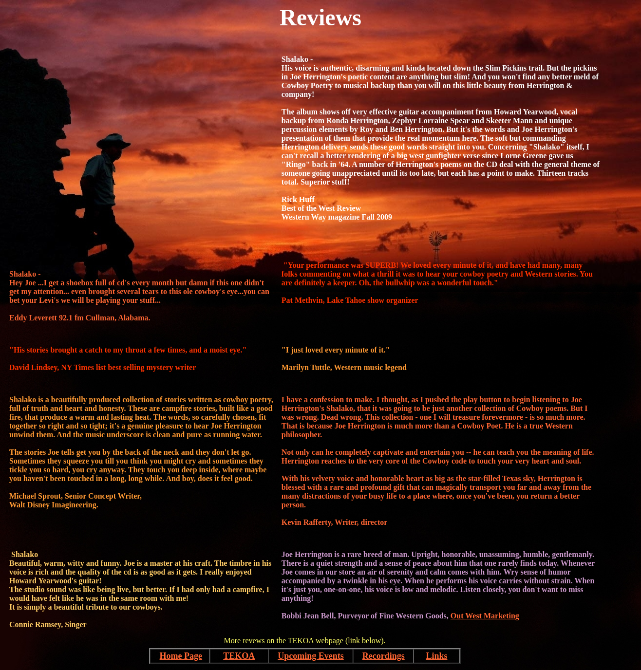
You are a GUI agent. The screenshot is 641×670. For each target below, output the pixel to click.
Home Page (181, 656)
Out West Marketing (485, 616)
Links (436, 656)
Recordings (383, 656)
